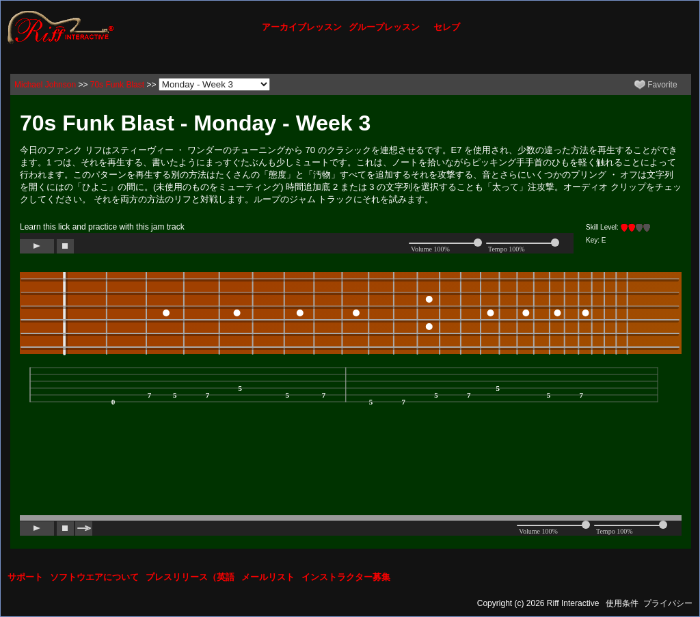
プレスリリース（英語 (190, 577)
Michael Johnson (45, 85)
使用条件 (622, 603)
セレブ (446, 27)
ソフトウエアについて (94, 577)
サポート (25, 577)
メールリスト (268, 577)
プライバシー (667, 603)
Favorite (655, 85)
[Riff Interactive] (60, 26)
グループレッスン (384, 27)
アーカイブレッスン (302, 27)
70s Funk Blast (117, 85)
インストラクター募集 (345, 577)
